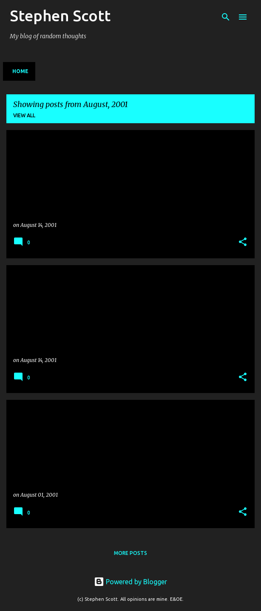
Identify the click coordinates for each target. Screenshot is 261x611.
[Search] (226, 17)
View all (24, 115)
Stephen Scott (60, 15)
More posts (130, 553)
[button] (243, 242)
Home (20, 71)
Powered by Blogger (130, 582)
